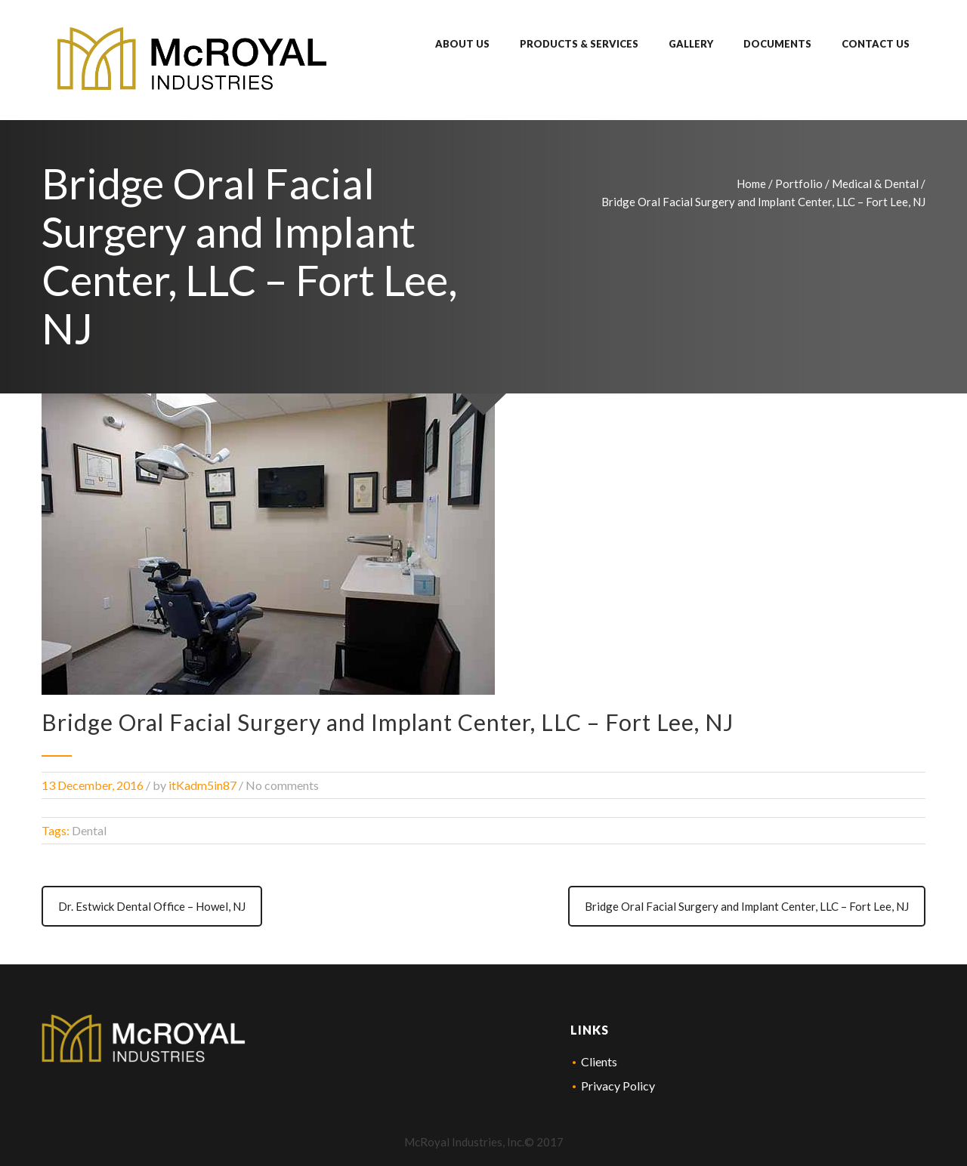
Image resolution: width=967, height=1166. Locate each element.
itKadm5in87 (202, 785)
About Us (462, 44)
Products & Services (579, 44)
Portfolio (799, 183)
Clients (599, 1061)
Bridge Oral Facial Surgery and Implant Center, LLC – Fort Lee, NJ (747, 906)
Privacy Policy (618, 1085)
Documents (777, 44)
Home (751, 183)
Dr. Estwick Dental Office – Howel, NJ (152, 906)
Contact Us (876, 44)
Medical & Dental (875, 183)
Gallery (691, 44)
